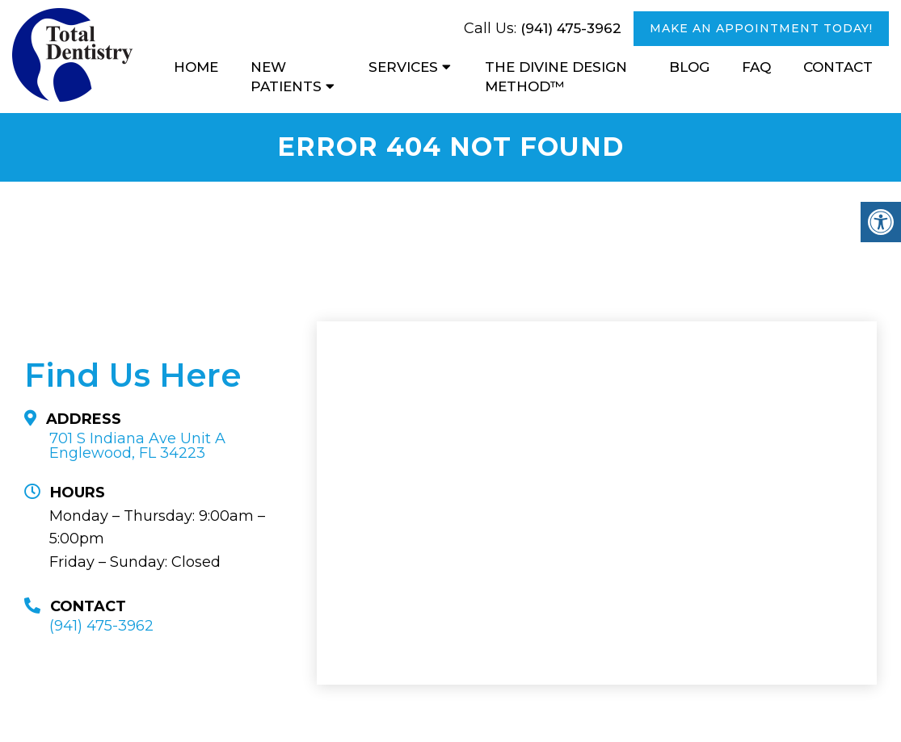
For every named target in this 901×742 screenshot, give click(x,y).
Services (403, 67)
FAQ (756, 67)
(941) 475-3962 (570, 28)
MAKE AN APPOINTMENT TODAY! (761, 28)
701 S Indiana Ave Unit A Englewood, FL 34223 (137, 445)
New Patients (286, 76)
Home (196, 67)
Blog (689, 67)
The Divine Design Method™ (556, 76)
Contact (838, 67)
